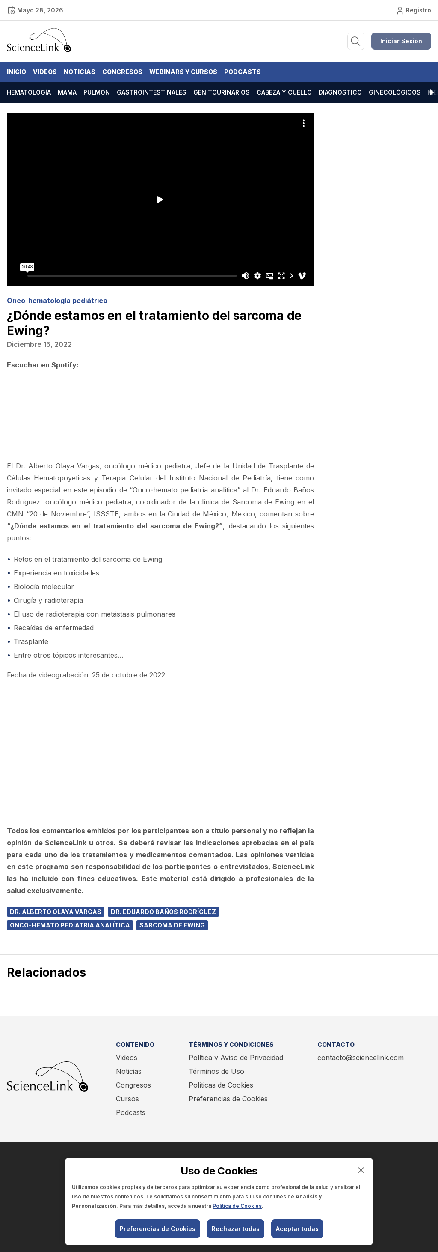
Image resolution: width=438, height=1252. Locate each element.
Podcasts (242, 71)
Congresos (122, 71)
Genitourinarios (221, 92)
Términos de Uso (216, 1071)
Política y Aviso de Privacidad (236, 1057)
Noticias (79, 71)
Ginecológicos (395, 92)
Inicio (16, 71)
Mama (67, 92)
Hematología (29, 92)
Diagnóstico (340, 92)
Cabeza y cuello (284, 92)
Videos (45, 71)
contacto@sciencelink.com (360, 1057)
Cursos (127, 1098)
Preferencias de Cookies (228, 1098)
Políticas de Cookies (221, 1085)
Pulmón (96, 92)
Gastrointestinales (151, 92)
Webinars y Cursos (183, 71)
